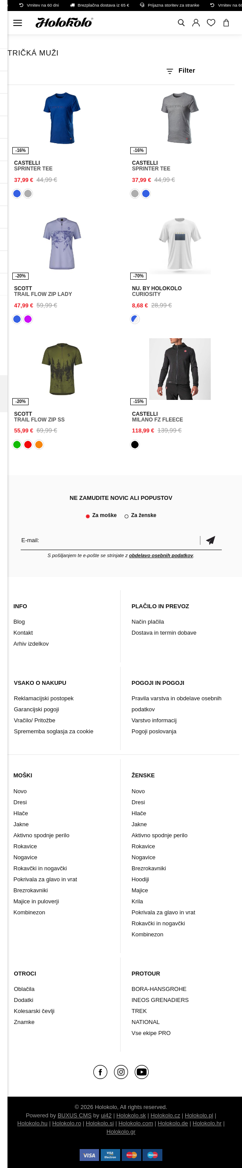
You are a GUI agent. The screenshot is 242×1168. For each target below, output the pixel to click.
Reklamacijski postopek (44, 698)
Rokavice (25, 846)
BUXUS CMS (75, 1115)
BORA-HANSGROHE (159, 989)
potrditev (211, 540)
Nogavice (25, 857)
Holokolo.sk (131, 1115)
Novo (20, 791)
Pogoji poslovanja (154, 731)
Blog (19, 621)
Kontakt (23, 632)
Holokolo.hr (207, 1123)
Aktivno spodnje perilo (42, 835)
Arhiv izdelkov (31, 643)
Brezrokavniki (31, 890)
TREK (139, 1011)
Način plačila (148, 621)
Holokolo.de (173, 1123)
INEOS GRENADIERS (160, 1000)
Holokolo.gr (121, 1131)
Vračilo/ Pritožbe (34, 720)
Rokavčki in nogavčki (40, 868)
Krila (137, 901)
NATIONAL (146, 1022)
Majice (140, 890)
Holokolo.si (100, 1123)
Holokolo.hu (32, 1123)
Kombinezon (29, 912)
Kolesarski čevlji (34, 1011)
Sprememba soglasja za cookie (54, 731)
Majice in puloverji (36, 901)
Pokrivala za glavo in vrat (45, 879)
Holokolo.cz (165, 1115)
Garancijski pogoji (36, 709)
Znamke (24, 1022)
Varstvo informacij (154, 720)
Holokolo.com (135, 1123)
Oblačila (24, 989)
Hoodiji (140, 879)
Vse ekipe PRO (151, 1033)
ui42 (106, 1115)
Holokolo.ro (66, 1123)
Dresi (20, 802)
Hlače (21, 813)
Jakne (21, 824)
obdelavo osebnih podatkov (161, 555)
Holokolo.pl (199, 1115)
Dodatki (23, 1000)
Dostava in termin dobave (164, 632)
